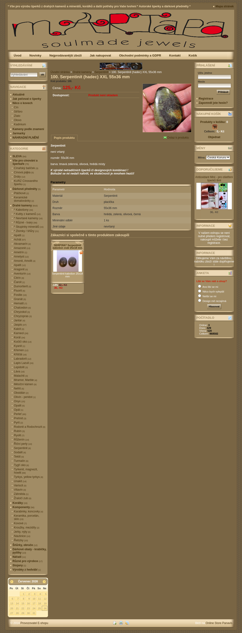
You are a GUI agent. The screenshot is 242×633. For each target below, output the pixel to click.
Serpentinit (22, 448)
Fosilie (20, 295)
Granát (20, 299)
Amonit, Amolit (24, 260)
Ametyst (21, 256)
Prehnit (20, 418)
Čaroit (19, 282)
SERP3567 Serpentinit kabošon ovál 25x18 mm (67, 246)
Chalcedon (22, 307)
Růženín (21, 439)
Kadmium (20, 124)
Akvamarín (22, 243)
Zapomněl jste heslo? (213, 103)
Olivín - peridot (25, 397)
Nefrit (19, 388)
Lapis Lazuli (23, 363)
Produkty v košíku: (214, 122)
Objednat (214, 137)
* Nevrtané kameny (28, 218)
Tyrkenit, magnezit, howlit (26, 471)
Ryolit (19, 435)
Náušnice (22, 536)
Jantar (19, 320)
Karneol (21, 333)
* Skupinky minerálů (28, 226)
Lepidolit (21, 367)
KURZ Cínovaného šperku (26, 182)
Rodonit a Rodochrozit (29, 426)
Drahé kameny (25, 205)
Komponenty (23, 507)
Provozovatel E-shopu (34, 623)
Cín (16, 107)
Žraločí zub (22, 498)
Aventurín (22, 273)
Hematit (20, 303)
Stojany (19, 565)
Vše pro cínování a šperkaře (25, 162)
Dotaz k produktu (176, 137)
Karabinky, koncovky (28, 511)
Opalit (19, 405)
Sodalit (20, 452)
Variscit (20, 485)
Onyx (19, 401)
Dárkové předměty (27, 189)
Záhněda (21, 494)
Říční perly (23, 443)
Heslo (201, 81)
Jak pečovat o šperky (27, 98)
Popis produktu (64, 138)
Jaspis (20, 324)
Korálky (20, 503)
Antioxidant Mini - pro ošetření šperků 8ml (214, 178)
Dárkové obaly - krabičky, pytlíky (30, 551)
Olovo (17, 120)
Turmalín (21, 461)
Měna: (202, 157)
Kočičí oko (22, 341)
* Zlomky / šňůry (26, 231)
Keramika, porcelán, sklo (26, 517)
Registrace (206, 98)
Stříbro (18, 111)
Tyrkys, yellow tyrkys (28, 477)
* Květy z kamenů (27, 214)
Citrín (19, 277)
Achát (20, 239)
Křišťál (20, 354)
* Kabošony (23, 209)
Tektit (19, 456)
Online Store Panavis (219, 623)
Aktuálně (19, 94)
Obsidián (21, 392)
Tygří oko (21, 465)
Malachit (21, 375)
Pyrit (18, 422)
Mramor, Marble (25, 380)
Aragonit (21, 269)
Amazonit (22, 248)
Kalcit (19, 329)
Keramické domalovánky (24, 199)
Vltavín (20, 489)
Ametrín (20, 252)
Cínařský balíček (26, 168)
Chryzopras (23, 316)
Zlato (17, 116)
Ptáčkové (21, 193)
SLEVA (19, 156)
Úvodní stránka (60, 72)
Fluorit (19, 290)
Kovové (20, 523)
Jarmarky (19, 133)
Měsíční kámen (25, 384)
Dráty (19, 176)
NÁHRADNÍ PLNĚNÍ (26, 137)
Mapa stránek (225, 6)
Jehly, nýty (22, 531)
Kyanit (19, 346)
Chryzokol (22, 312)
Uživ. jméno (205, 72)
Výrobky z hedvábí (27, 569)
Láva (19, 371)
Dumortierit (22, 286)
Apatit (19, 235)
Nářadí (19, 557)
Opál (18, 409)
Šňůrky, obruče (25, 545)
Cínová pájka (24, 172)
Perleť (20, 414)
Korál (19, 337)
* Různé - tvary (25, 222)
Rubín (19, 431)
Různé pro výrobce (28, 561)
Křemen (21, 350)
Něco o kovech (23, 103)
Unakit (20, 481)
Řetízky (21, 540)
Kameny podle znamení (28, 129)
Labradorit (22, 358)
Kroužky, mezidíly (26, 527)
